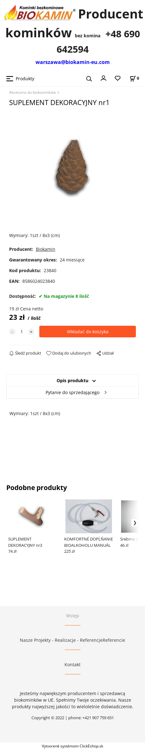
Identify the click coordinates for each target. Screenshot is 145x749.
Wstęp (72, 616)
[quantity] (21, 331)
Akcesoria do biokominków (32, 92)
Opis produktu (72, 380)
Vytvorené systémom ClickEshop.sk (72, 745)
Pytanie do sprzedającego (72, 392)
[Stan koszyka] (134, 78)
